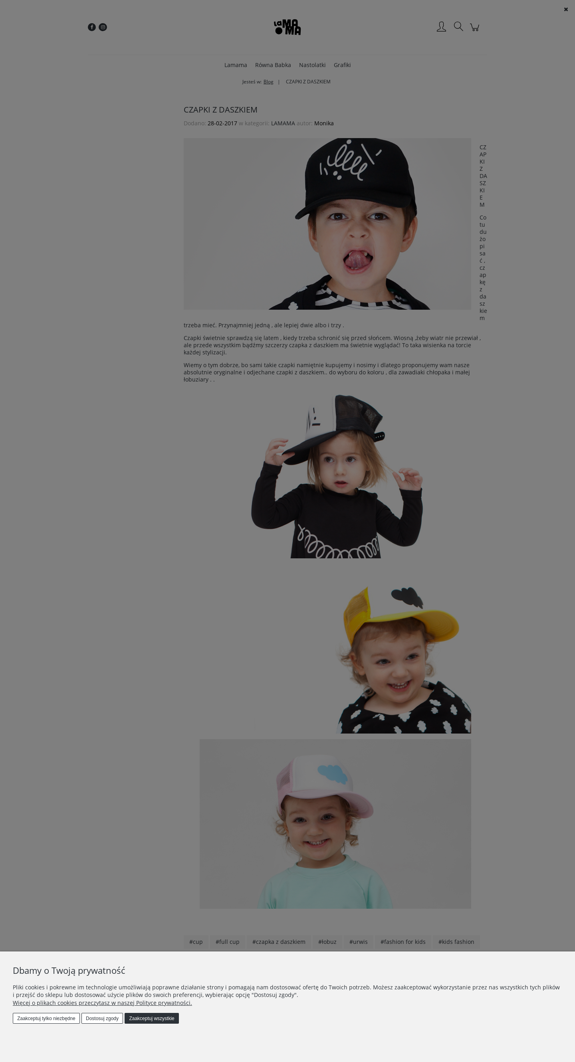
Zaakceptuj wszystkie (151, 1018)
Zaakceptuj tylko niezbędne (46, 1018)
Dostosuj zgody (102, 1018)
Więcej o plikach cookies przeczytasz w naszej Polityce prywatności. (102, 1003)
